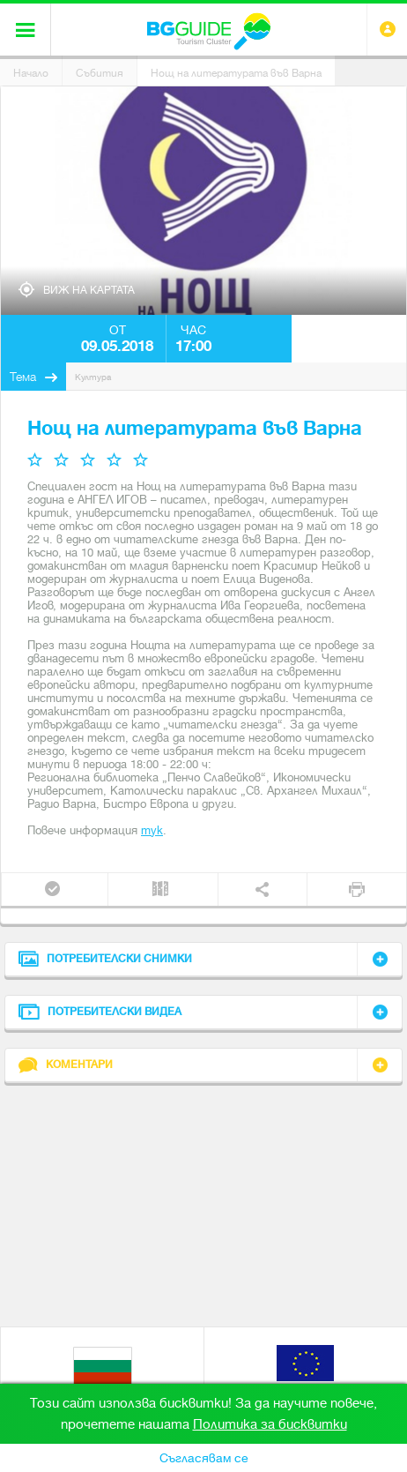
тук (152, 830)
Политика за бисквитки (270, 1424)
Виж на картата (89, 290)
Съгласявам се (203, 1458)
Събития (99, 73)
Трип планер (160, 888)
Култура (93, 377)
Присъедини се (52, 888)
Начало (30, 73)
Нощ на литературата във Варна (236, 73)
